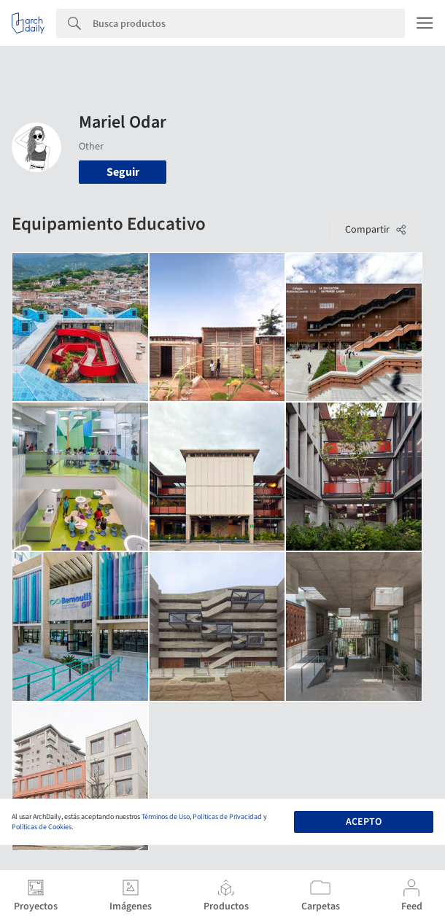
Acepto (364, 822)
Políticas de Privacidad (227, 817)
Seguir (123, 172)
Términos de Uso (166, 817)
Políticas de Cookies (41, 827)
